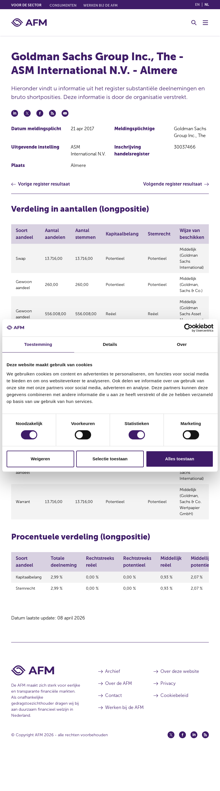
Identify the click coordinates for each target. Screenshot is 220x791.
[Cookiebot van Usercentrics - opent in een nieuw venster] (188, 328)
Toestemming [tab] (38, 344)
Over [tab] (182, 344)
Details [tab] (110, 344)
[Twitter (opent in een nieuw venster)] (171, 768)
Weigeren (40, 458)
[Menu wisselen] (205, 22)
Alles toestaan (179, 458)
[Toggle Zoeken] (193, 22)
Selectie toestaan (110, 458)
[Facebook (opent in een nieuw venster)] (182, 768)
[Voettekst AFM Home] (46, 705)
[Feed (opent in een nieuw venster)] (205, 768)
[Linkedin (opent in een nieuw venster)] (193, 768)
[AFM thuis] (29, 22)
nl (207, 5)
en (197, 5)
